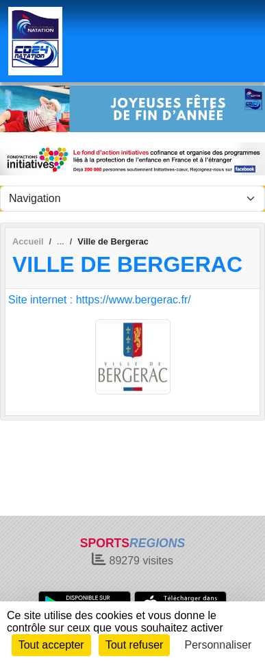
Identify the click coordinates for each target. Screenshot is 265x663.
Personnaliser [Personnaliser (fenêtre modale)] (218, 645)
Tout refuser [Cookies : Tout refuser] (134, 645)
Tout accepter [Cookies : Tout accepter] (51, 645)
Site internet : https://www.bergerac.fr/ (99, 299)
